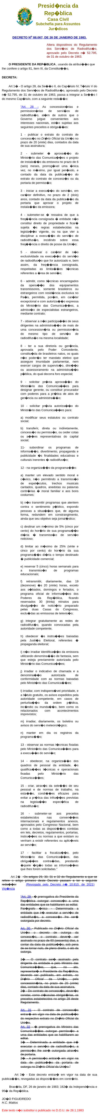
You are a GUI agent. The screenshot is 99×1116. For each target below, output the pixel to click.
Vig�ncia (8, 888)
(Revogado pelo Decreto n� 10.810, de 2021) (60, 884)
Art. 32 (25, 1027)
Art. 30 (26, 928)
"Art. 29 (26, 896)
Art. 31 (25, 1010)
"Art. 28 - (29, 106)
